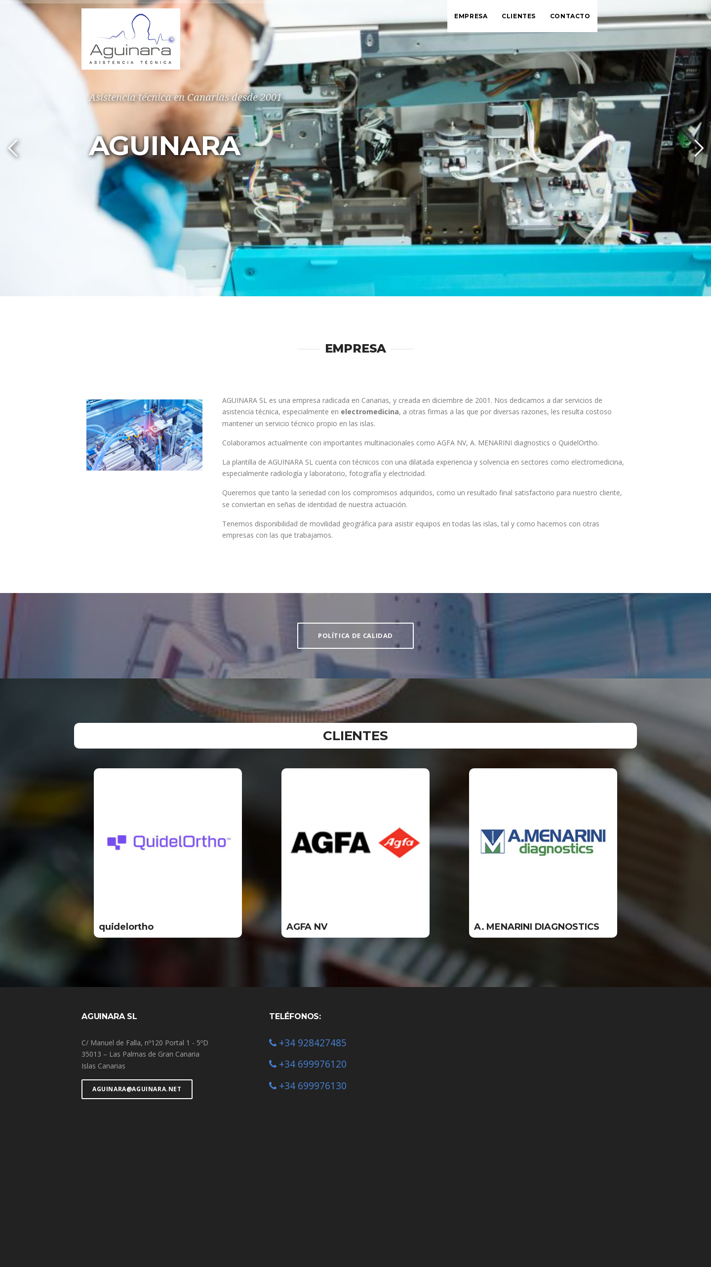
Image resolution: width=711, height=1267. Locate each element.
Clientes (519, 16)
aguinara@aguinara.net (137, 1089)
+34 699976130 (308, 1085)
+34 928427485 (308, 1042)
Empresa (470, 16)
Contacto (570, 16)
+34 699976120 (308, 1063)
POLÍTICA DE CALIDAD (355, 635)
